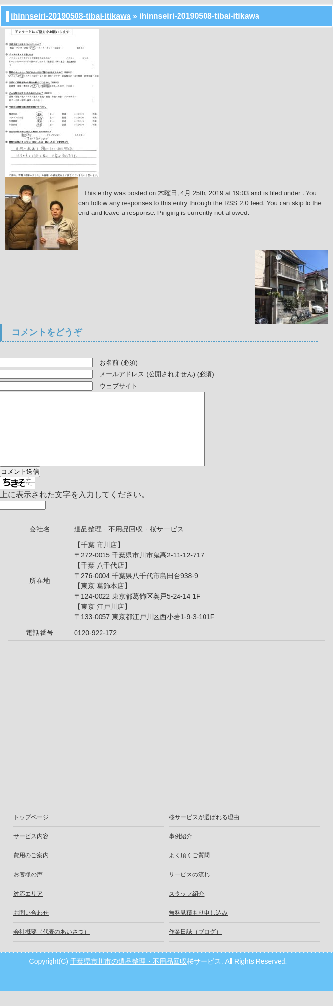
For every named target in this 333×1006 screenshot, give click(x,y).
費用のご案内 (31, 870)
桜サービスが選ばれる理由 (204, 831)
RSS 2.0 (236, 203)
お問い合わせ (31, 927)
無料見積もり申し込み (198, 927)
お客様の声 (28, 889)
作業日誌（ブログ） (195, 946)
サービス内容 (31, 850)
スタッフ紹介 (186, 908)
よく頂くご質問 (189, 870)
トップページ (31, 831)
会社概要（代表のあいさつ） (51, 946)
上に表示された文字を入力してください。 (74, 509)
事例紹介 (180, 850)
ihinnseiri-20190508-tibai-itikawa (71, 16)
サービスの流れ (189, 889)
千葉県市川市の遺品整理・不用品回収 (128, 976)
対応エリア (28, 908)
